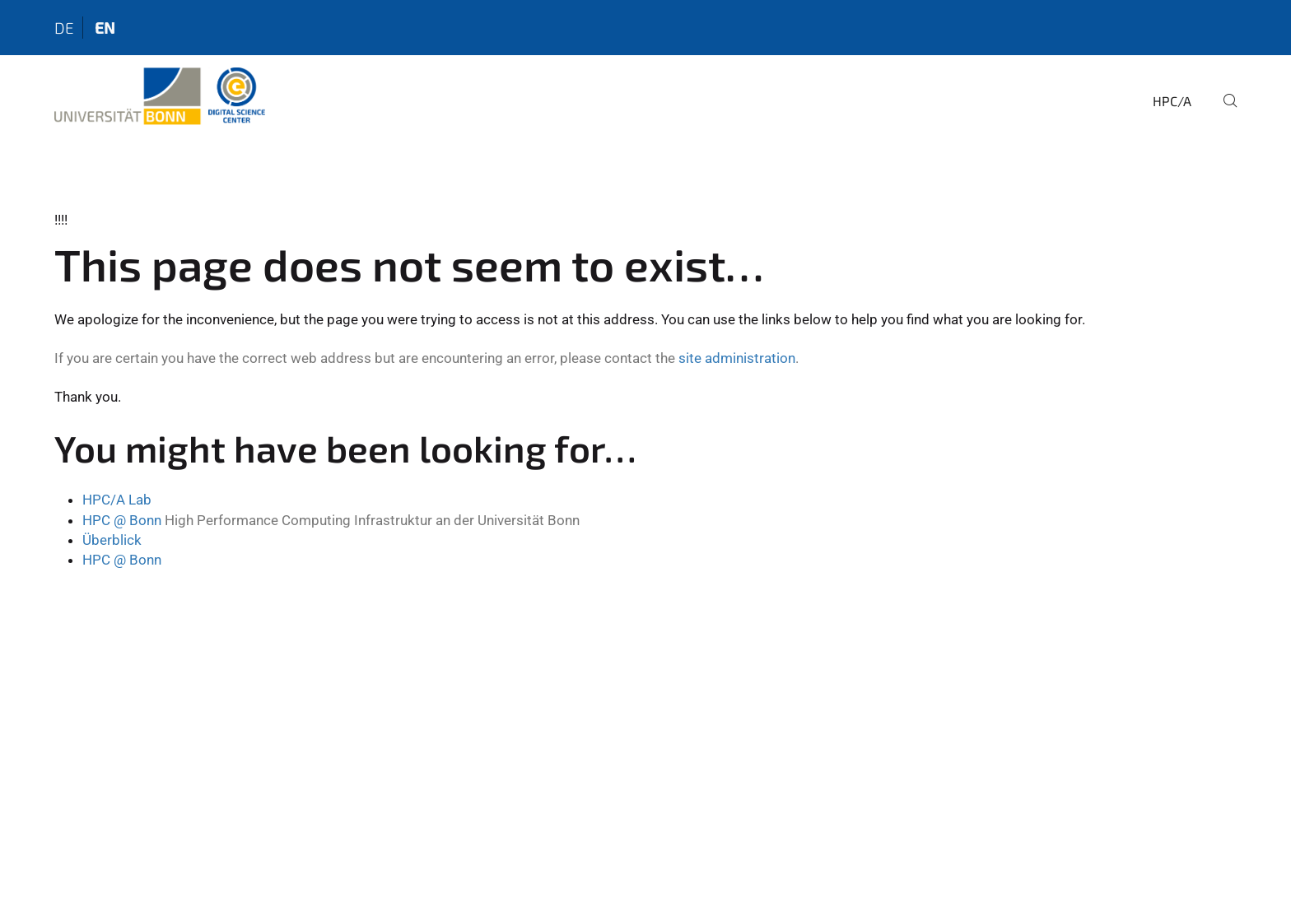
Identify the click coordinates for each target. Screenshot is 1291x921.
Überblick (112, 540)
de (64, 27)
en (105, 27)
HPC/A (1172, 101)
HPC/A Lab (116, 499)
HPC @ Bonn (121, 520)
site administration (736, 358)
